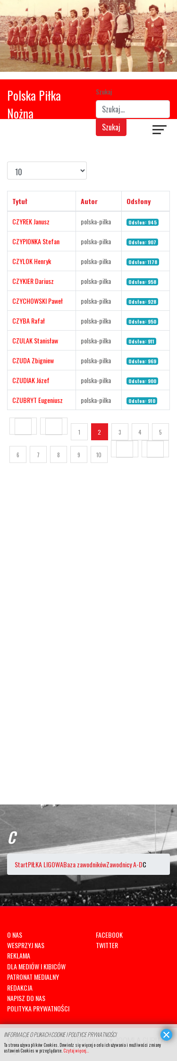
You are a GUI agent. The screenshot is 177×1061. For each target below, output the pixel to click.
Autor (89, 201)
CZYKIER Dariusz (33, 281)
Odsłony (138, 201)
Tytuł (19, 201)
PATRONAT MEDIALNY (33, 977)
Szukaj (104, 91)
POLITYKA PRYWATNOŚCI (38, 1008)
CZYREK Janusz (31, 221)
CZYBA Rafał (28, 320)
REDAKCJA (20, 988)
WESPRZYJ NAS (25, 945)
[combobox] (133, 109)
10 (98, 455)
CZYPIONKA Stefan (35, 241)
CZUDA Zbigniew (33, 360)
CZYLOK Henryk (31, 261)
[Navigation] (160, 131)
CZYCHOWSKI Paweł (37, 301)
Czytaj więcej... (76, 1050)
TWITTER (107, 945)
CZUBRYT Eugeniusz (37, 400)
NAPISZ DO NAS (26, 998)
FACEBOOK (109, 935)
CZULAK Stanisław (35, 340)
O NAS (14, 935)
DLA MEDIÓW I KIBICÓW (36, 966)
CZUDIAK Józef (31, 380)
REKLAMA (18, 955)
